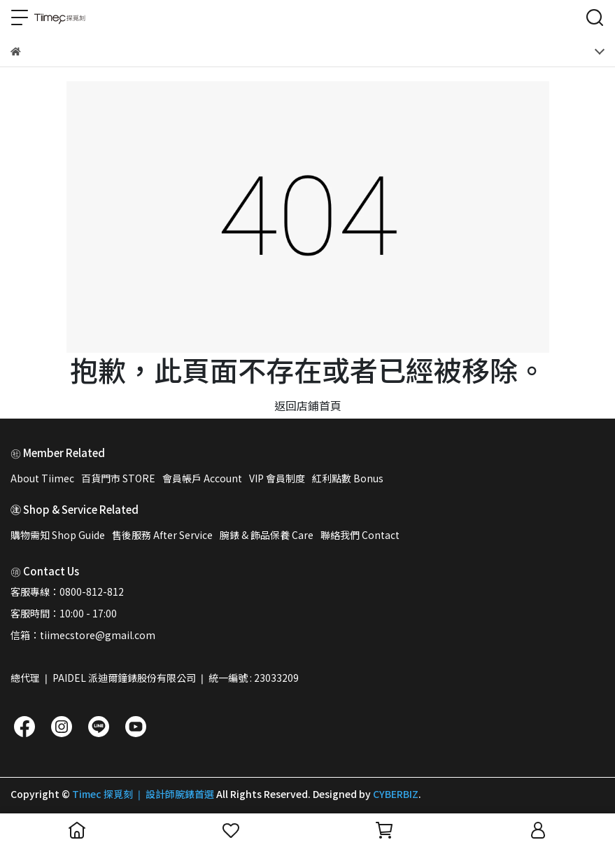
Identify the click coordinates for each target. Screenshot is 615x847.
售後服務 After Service (162, 535)
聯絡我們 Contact (360, 535)
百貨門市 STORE (118, 478)
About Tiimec (42, 478)
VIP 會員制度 (277, 478)
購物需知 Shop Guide (57, 535)
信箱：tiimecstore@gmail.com (82, 635)
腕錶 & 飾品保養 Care (266, 535)
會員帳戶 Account (202, 478)
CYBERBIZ (395, 794)
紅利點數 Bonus (347, 478)
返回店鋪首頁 (307, 405)
